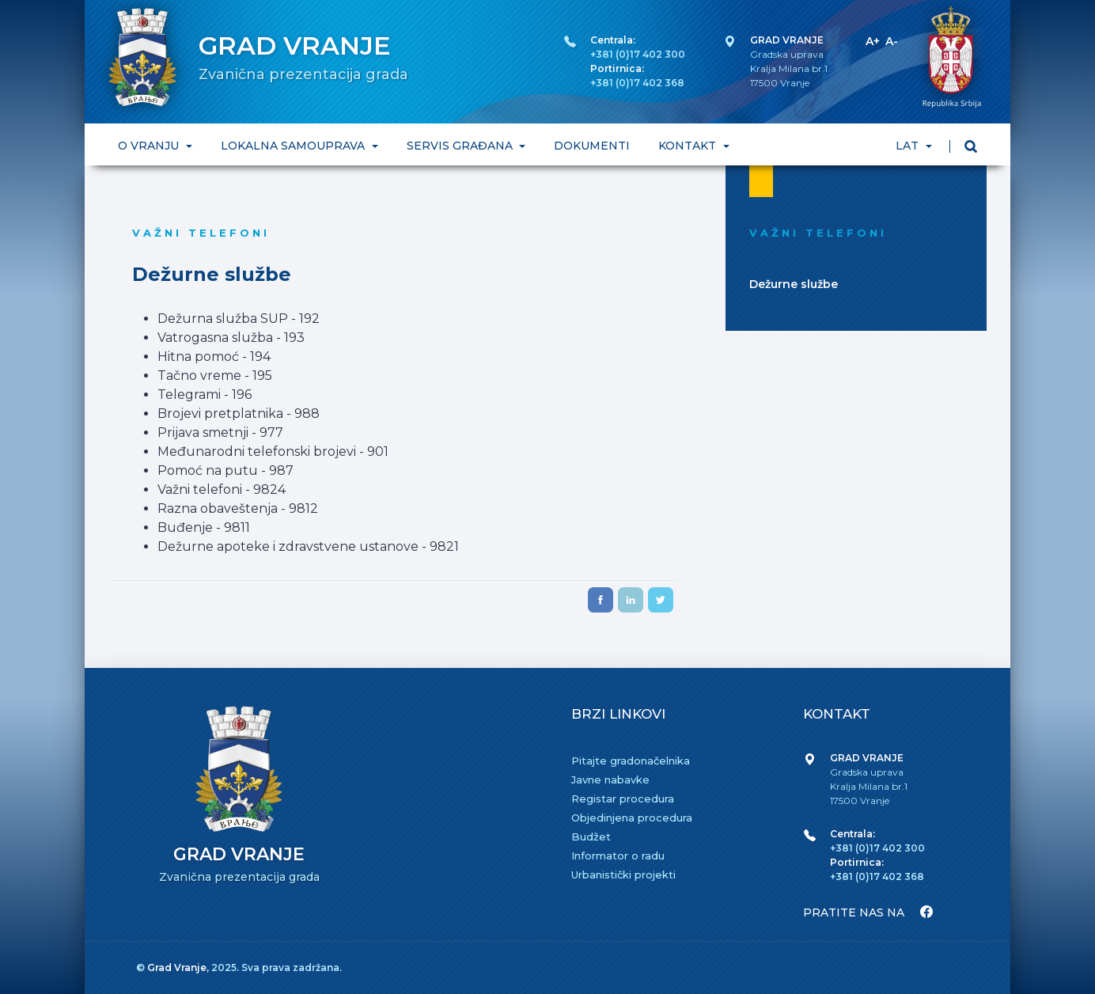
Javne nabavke (610, 779)
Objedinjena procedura (631, 817)
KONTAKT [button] (688, 145)
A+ (873, 41)
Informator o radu (618, 855)
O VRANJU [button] (150, 145)
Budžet (591, 836)
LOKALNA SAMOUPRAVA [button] (294, 145)
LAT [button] (909, 145)
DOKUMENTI (592, 145)
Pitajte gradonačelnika (630, 760)
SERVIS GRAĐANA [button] (461, 145)
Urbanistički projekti (623, 874)
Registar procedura (622, 798)
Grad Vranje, (179, 967)
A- (891, 41)
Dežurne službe (793, 284)
